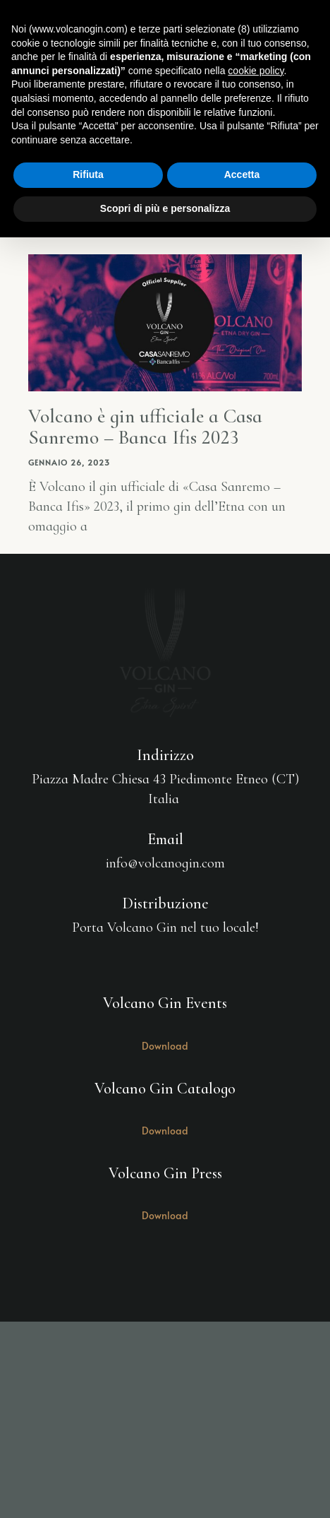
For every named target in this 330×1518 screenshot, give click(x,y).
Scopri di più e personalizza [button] (165, 208)
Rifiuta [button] (88, 174)
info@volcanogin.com (165, 863)
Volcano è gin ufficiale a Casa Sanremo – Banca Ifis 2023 (145, 427)
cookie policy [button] (255, 70)
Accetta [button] (242, 174)
